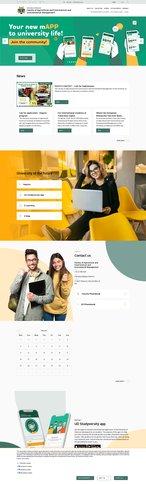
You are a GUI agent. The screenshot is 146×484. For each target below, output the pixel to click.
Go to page (24, 58)
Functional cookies (26, 467)
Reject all (102, 479)
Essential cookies (25, 464)
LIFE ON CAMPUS (116, 8)
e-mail (43, 1)
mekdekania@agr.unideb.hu (84, 276)
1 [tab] (67, 62)
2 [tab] (69, 62)
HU (120, 2)
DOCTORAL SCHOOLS (78, 2)
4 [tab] (73, 62)
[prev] (18, 330)
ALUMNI (126, 12)
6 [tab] (76, 62)
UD (64, 2)
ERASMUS (125, 8)
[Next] (141, 41)
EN (122, 2)
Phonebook (33, 1)
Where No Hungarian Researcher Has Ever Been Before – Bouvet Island (109, 116)
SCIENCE (106, 8)
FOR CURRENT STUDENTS (117, 12)
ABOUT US (90, 8)
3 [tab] (71, 62)
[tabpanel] (73, 41)
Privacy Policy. (71, 457)
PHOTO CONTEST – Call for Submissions (74, 86)
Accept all (119, 479)
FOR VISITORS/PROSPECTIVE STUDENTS (99, 12)
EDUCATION (98, 8)
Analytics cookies (25, 470)
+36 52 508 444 (22, 1)
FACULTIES (68, 2)
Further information (23, 459)
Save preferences (84, 479)
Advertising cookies (26, 474)
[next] (69, 330)
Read (58, 102)
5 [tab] (75, 62)
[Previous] (5, 41)
